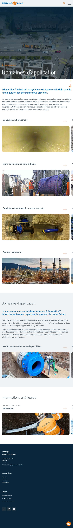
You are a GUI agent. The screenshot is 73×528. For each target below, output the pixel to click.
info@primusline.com (7, 495)
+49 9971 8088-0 (8, 498)
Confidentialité (5, 482)
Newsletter (4, 477)
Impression (4, 479)
